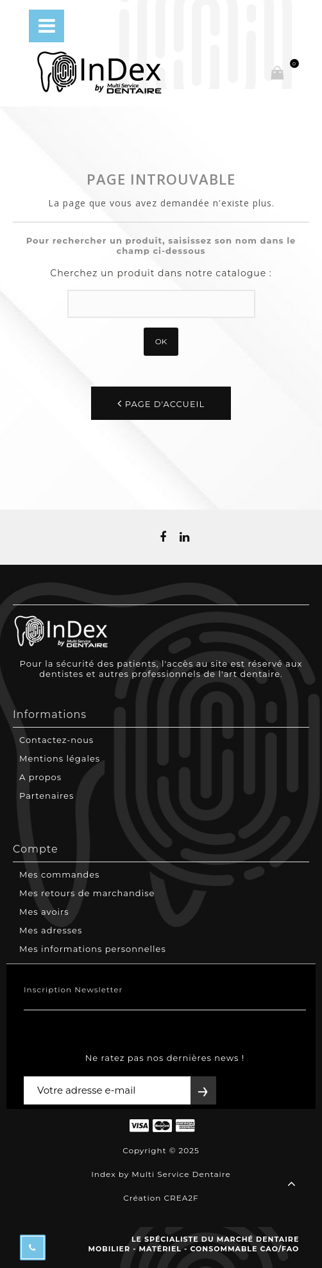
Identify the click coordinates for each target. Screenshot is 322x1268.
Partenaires (46, 795)
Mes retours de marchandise (87, 893)
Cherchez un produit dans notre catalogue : (161, 273)
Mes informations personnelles (92, 949)
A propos (40, 777)
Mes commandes (59, 874)
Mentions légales (59, 758)
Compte (35, 849)
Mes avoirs (44, 911)
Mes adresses (50, 930)
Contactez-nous (56, 740)
